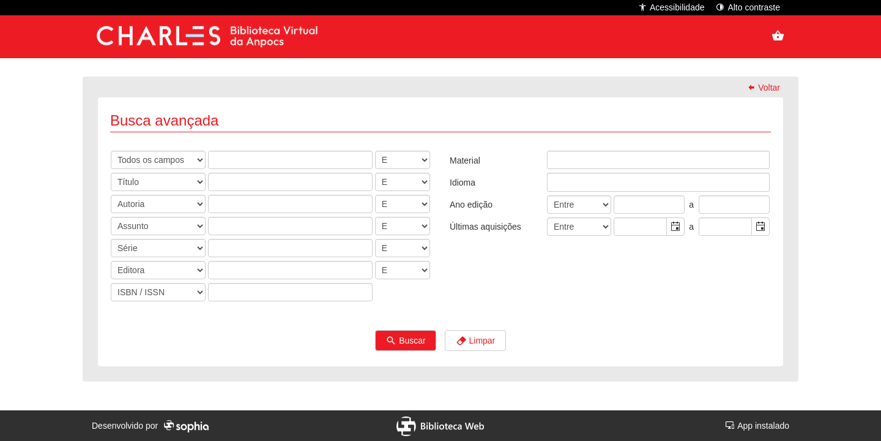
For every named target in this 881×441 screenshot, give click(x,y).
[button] (675, 226)
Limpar (476, 341)
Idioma (462, 182)
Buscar (405, 341)
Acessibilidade (671, 7)
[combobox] (640, 226)
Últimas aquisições (485, 227)
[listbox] (557, 159)
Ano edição (471, 204)
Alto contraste (748, 7)
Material (465, 160)
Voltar (763, 87)
